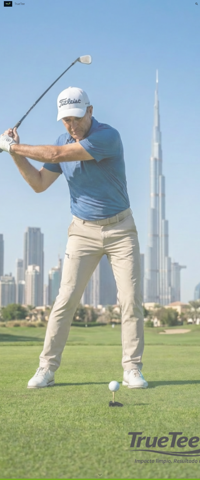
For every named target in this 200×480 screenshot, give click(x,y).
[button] (196, 4)
